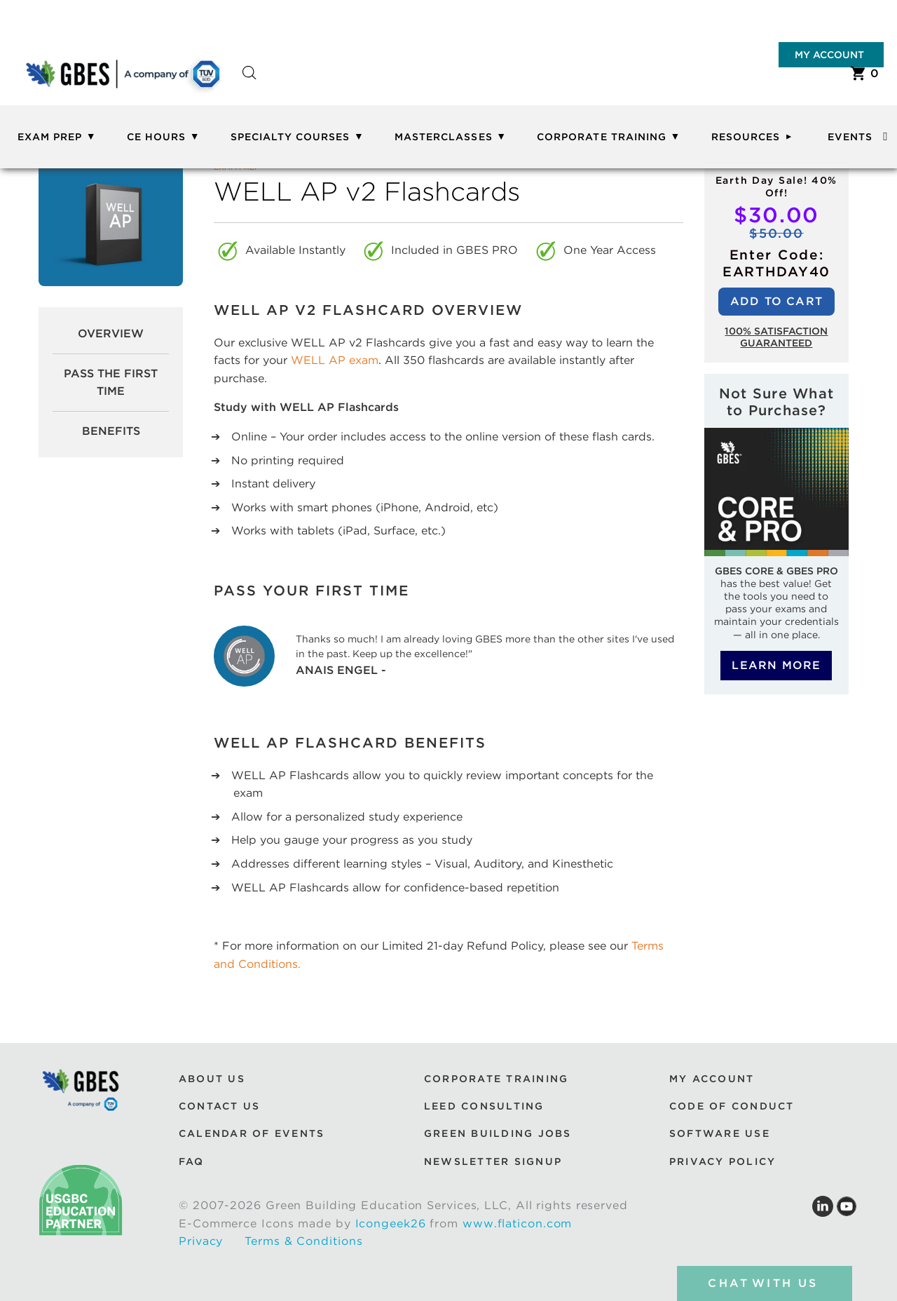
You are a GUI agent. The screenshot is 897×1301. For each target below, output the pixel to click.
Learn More (776, 665)
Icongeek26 (390, 1223)
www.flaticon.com (517, 1223)
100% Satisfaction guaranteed (776, 337)
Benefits (111, 431)
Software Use (719, 1133)
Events (850, 136)
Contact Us (219, 1106)
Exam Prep (50, 136)
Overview (111, 333)
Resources (745, 136)
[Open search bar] (249, 85)
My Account (829, 54)
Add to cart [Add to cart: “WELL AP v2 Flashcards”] (776, 301)
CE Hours (156, 136)
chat (764, 1283)
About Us (212, 1078)
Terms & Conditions (303, 1241)
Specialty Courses (290, 136)
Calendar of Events (251, 1133)
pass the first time (111, 382)
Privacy (201, 1241)
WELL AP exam (334, 360)
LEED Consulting (484, 1106)
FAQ (192, 1161)
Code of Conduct (732, 1106)
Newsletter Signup (493, 1161)
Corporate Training (601, 136)
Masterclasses (444, 136)
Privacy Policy (722, 1161)
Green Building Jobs (498, 1133)
